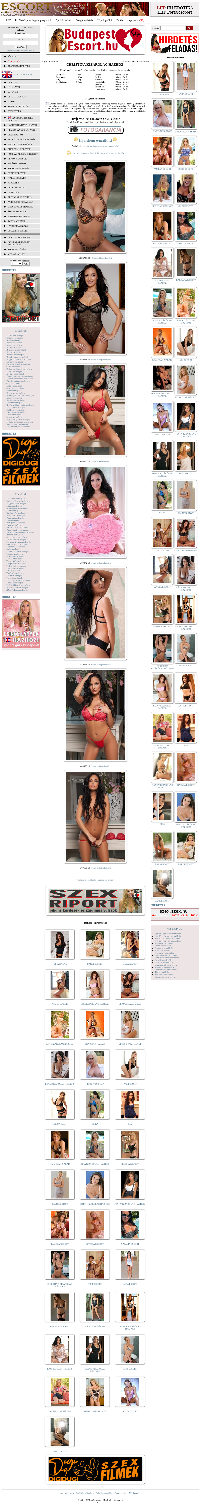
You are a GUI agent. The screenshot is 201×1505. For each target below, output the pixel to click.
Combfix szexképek (15, 362)
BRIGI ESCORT (185, 169)
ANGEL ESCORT (60, 1004)
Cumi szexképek (13, 366)
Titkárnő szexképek (15, 573)
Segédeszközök (17, 163)
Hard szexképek (13, 390)
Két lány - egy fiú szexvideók (168, 941)
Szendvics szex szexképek (17, 551)
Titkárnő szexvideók (164, 974)
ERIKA (95, 1124)
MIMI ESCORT (186, 473)
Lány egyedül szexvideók (166, 955)
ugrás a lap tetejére (106, 880)
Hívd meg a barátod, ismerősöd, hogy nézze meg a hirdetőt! (95, 153)
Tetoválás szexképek (15, 568)
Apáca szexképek (14, 342)
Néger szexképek (13, 506)
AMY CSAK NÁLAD (60, 1164)
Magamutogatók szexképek (18, 419)
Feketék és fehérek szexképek (19, 378)
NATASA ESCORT (95, 1244)
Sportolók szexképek (15, 546)
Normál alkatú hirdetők (23, 154)
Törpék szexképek (14, 575)
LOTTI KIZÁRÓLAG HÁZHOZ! (95, 1204)
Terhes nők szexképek (16, 566)
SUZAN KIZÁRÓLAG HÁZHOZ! (95, 1370)
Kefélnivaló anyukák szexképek (20, 405)
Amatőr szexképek (14, 338)
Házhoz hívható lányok (22, 125)
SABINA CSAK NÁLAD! (60, 1411)
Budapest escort (18, 230)
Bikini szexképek (14, 347)
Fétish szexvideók (163, 945)
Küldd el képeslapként (102, 258)
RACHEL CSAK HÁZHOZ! (60, 1369)
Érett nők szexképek (15, 374)
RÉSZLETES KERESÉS (19, 66)
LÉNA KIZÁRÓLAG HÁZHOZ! (60, 1084)
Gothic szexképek (14, 386)
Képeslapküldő (105, 20)
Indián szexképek (14, 398)
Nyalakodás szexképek (16, 513)
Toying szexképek (14, 578)
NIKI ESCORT (130, 1369)
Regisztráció (12, 50)
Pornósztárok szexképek (17, 527)
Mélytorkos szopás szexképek (19, 422)
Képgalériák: (21, 331)
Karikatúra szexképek (16, 400)
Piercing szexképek (14, 518)
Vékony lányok (17, 158)
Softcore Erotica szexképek (18, 542)
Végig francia (16, 187)
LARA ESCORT (130, 1284)
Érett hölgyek (17, 173)
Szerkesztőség (121, 1493)
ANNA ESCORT (185, 705)
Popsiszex (13, 182)
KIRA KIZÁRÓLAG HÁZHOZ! (95, 1164)
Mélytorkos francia (20, 206)
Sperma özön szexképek (17, 544)
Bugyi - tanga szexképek (17, 357)
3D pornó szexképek (15, 335)
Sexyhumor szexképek (16, 539)
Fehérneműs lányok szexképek (20, 376)
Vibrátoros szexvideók (165, 977)
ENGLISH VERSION (22, 74)
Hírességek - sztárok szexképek (20, 395)
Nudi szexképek (13, 510)
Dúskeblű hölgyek (19, 149)
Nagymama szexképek (16, 503)
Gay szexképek (13, 383)
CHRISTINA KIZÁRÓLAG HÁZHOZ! (59, 1285)
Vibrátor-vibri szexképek (17, 587)
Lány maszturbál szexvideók (167, 957)
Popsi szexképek (13, 525)
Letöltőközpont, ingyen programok (33, 20)
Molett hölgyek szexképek (18, 501)
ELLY (162, 824)
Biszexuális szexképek (16, 350)
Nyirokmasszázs (18, 226)
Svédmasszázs (16, 221)
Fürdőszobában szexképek (18, 381)
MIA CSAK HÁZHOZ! (162, 206)
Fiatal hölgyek (17, 178)
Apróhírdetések (64, 20)
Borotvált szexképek (15, 354)
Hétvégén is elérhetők (22, 139)
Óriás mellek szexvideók (166, 965)
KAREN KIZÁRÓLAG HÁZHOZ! (130, 1327)
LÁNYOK (12, 82)
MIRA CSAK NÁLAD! (95, 1326)
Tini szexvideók (162, 972)
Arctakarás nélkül (20, 197)
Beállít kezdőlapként (85, 1493)
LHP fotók (14, 192)
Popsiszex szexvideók (164, 967)
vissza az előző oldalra (86, 880)
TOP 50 (11, 101)
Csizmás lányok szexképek (18, 364)
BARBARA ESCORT (60, 1326)
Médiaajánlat (134, 1493)
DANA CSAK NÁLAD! (95, 1411)
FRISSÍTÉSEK (14, 111)
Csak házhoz (15, 134)
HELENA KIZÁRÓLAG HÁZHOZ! (162, 394)
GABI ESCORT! (185, 206)
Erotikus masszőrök (20, 144)
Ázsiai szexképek (14, 345)
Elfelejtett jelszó (26, 50)
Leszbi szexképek (14, 417)
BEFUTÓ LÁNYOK (17, 96)
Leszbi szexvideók (163, 960)
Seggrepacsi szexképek (16, 537)
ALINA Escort (59, 1124)
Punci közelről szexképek (17, 530)
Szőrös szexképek (14, 558)
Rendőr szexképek (14, 534)
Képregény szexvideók (165, 953)
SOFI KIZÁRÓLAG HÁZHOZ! (60, 1044)
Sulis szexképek (13, 549)
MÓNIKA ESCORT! (130, 1164)
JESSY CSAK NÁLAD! (130, 1044)
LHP (8, 20)
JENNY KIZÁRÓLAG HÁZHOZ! (130, 1204)
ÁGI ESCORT (130, 1084)
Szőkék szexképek (14, 554)
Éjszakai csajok (17, 211)
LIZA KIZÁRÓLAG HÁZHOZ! (95, 1004)
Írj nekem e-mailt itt (95, 140)
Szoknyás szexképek (15, 556)
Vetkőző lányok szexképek (18, 585)
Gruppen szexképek (15, 388)
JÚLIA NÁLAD (60, 964)
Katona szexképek (14, 402)
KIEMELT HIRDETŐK (18, 106)
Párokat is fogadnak (20, 202)
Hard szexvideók (162, 950)
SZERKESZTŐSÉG (17, 249)
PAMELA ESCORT (60, 1244)
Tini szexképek (13, 570)
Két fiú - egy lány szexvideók (168, 936)
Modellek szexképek (15, 498)
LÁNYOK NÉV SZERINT (20, 237)
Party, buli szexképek (15, 515)
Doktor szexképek (14, 371)
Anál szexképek (13, 340)
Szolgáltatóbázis (84, 20)
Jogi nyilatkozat (67, 1493)
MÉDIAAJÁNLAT (16, 254)
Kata (130, 1124)
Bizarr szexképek (14, 352)
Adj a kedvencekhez (105, 1493)
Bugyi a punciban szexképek (19, 359)
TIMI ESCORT (95, 1284)
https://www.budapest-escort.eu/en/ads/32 (100, 146)
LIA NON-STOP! (60, 1204)
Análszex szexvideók (164, 943)
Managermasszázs (19, 216)
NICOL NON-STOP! (95, 1084)
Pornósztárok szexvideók (166, 969)
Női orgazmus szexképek (17, 508)
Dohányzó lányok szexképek (19, 369)
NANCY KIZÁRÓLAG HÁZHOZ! (162, 786)
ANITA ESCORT (130, 1411)
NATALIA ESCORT (130, 1244)
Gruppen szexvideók (164, 948)
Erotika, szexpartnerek (128, 20)
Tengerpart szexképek (16, 563)
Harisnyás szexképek (15, 393)
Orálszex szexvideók (164, 962)
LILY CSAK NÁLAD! (95, 1044)
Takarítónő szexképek (16, 561)
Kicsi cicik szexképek (16, 407)
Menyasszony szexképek (17, 424)
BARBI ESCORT (95, 964)
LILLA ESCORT (130, 964)
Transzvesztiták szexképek (18, 580)
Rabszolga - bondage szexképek (20, 532)
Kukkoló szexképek (15, 410)
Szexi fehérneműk (18, 168)
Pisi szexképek (12, 520)
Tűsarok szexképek (14, 582)
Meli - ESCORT (162, 864)
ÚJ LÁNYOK (14, 87)
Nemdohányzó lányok (21, 130)
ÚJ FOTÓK (13, 92)
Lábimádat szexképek (16, 412)
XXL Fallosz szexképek (16, 590)
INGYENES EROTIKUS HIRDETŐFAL (19, 243)
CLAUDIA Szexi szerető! (130, 1004)
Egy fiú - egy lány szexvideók (168, 933)
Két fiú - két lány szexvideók (167, 938)
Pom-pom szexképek (15, 522)
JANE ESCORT (60, 1451)
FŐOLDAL (13, 56)
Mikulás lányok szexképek (18, 426)
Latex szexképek (13, 414)
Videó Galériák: (174, 929)
